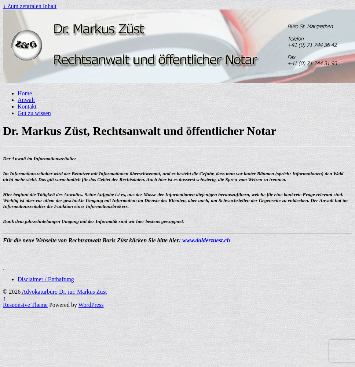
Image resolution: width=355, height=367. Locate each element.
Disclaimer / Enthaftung (46, 279)
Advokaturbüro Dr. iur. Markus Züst (64, 292)
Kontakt (27, 106)
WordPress (91, 305)
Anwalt (26, 100)
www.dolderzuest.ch (206, 240)
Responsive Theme (25, 305)
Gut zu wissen (34, 113)
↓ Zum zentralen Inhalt (29, 6)
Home (25, 93)
